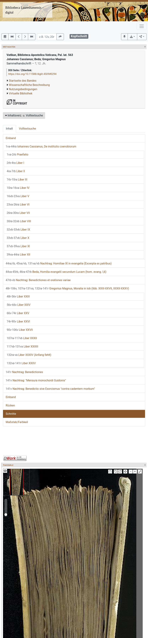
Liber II (16, 171)
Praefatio (17, 154)
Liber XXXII (22, 338)
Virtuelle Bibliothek (20, 93)
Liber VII (18, 213)
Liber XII (18, 254)
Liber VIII (19, 221)
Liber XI (18, 246)
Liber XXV (18, 313)
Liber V (18, 196)
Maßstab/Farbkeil (17, 422)
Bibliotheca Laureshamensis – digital (24, 10)
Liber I (15, 163)
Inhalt (9, 128)
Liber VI (18, 204)
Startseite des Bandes (22, 80)
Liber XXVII (20, 330)
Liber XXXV (21, 363)
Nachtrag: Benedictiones (24, 372)
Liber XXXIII (22, 346)
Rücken (10, 405)
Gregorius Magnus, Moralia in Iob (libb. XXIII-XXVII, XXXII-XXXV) (67, 288)
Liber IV (18, 188)
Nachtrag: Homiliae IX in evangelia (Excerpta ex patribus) (59, 263)
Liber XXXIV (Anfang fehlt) (29, 355)
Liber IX (18, 229)
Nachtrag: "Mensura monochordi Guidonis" (36, 380)
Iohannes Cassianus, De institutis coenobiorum (41, 146)
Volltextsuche (27, 128)
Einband (11, 138)
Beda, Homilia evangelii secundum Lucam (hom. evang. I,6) (56, 271)
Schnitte (11, 413)
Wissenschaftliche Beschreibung (29, 85)
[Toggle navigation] (142, 26)
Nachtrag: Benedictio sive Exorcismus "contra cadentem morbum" (50, 388)
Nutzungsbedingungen (23, 89)
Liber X (18, 238)
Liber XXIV (18, 304)
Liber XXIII (18, 296)
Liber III (17, 179)
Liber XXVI (18, 321)
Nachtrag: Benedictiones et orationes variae (38, 280)
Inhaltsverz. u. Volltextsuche (24, 115)
